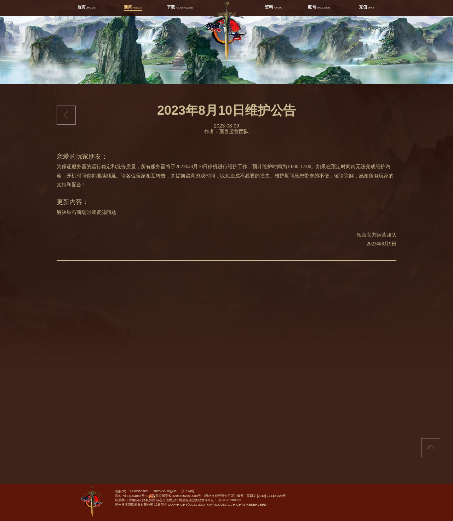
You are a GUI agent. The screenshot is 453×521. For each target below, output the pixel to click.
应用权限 (135, 500)
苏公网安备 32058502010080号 (174, 497)
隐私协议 (148, 500)
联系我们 (121, 500)
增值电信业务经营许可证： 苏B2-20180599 (210, 500)
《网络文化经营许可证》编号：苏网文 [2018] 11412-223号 (244, 496)
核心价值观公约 (167, 500)
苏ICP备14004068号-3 (131, 496)
